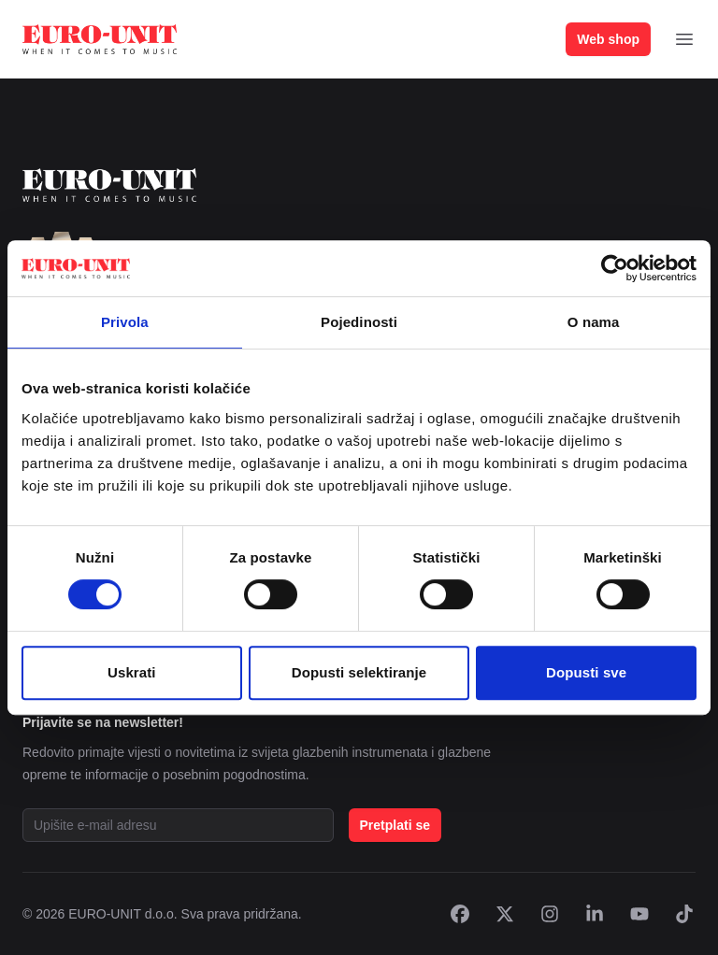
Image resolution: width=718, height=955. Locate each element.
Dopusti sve (586, 672)
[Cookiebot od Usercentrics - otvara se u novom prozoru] (614, 268)
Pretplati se (395, 825)
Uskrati (132, 672)
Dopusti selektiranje (359, 672)
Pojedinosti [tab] (359, 322)
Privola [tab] (125, 322)
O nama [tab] (593, 322)
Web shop (608, 39)
